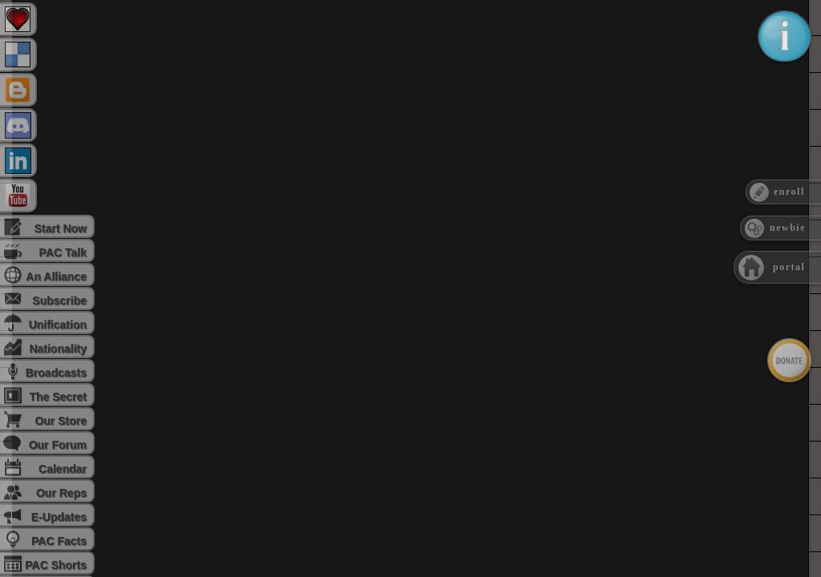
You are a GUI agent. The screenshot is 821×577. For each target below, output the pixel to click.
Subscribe (59, 300)
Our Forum (58, 444)
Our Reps (61, 492)
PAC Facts (59, 541)
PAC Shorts (56, 565)
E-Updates (59, 516)
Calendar (62, 468)
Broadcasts (56, 372)
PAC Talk (63, 252)
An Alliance (56, 276)
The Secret (58, 396)
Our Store (60, 420)
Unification (58, 324)
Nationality (58, 348)
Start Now (60, 228)
